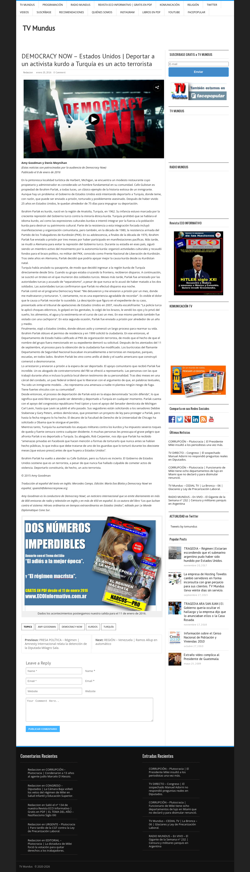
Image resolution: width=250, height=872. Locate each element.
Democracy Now (72, 626)
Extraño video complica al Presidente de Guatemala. (201, 657)
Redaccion (28, 72)
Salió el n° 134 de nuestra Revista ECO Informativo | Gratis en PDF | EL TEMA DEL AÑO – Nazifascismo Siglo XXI (51, 810)
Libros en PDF (151, 12)
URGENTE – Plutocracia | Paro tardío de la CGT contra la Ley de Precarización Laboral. (51, 827)
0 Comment (60, 72)
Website (90, 691)
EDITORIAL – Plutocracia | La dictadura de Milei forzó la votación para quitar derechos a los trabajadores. (50, 845)
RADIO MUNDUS (80, 5)
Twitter (212, 5)
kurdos (93, 626)
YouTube (174, 12)
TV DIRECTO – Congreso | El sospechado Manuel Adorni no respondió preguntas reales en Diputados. (198, 456)
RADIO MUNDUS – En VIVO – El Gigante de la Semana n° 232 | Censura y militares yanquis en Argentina (197, 500)
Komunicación (170, 5)
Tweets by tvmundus (184, 526)
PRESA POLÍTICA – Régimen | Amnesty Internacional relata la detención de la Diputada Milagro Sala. (56, 644)
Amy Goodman (47, 626)
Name (89, 671)
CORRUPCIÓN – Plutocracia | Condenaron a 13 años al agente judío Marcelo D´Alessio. (51, 773)
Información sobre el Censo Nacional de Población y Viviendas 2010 (202, 637)
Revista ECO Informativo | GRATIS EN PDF (125, 5)
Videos (24, 12)
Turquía (109, 626)
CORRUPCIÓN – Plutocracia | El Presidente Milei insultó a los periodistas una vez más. (196, 443)
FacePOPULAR (196, 12)
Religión (193, 5)
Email (88, 681)
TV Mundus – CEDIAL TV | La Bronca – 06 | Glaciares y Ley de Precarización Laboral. (196, 487)
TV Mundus (27, 5)
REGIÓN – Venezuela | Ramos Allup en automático (126, 642)
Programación (53, 5)
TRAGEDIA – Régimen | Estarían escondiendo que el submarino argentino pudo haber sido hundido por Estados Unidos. (205, 554)
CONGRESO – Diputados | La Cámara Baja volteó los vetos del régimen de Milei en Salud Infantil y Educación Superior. (50, 791)
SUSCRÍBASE (44, 12)
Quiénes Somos (102, 12)
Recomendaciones (71, 12)
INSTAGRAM (127, 12)
